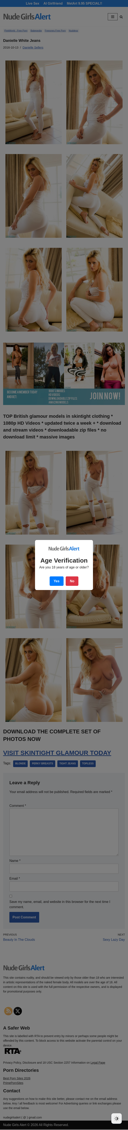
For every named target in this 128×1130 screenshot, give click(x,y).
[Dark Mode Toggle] (116, 1118)
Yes (57, 581)
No (72, 581)
